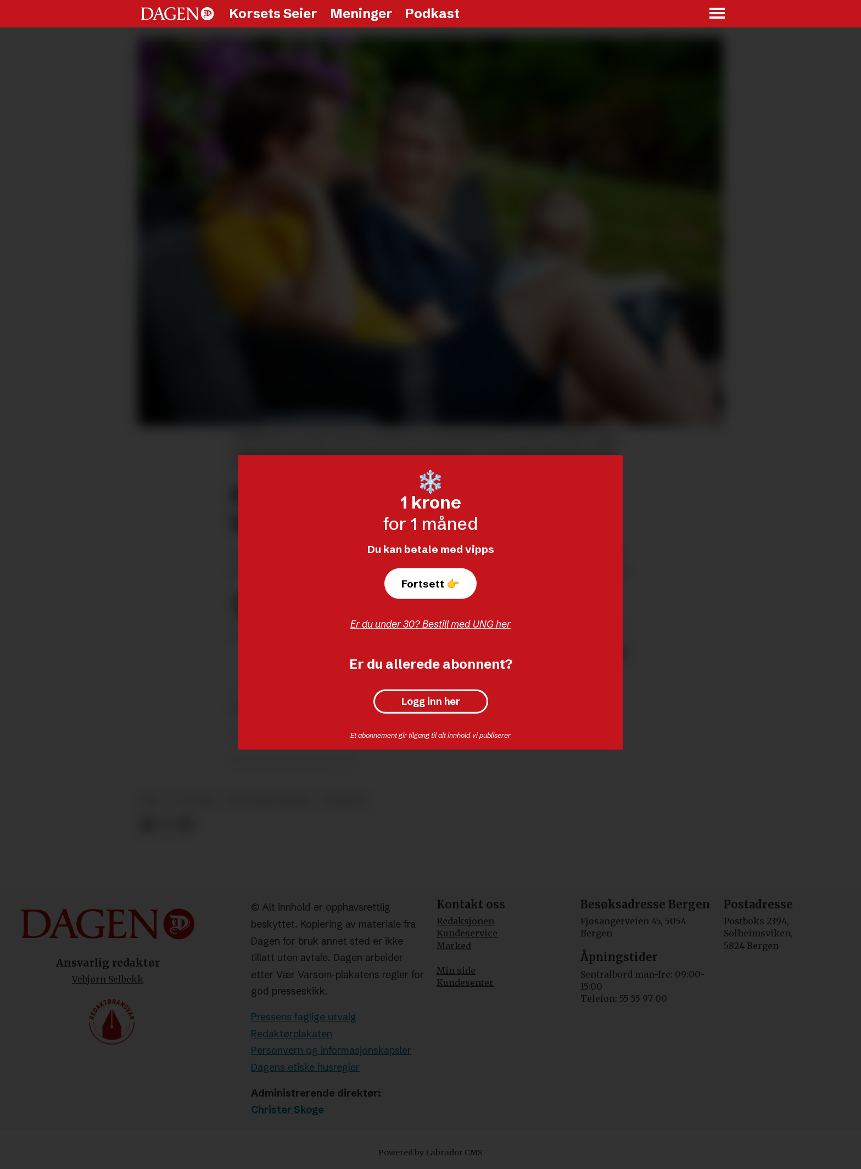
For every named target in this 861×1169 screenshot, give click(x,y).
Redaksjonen (465, 921)
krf (152, 800)
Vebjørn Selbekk (107, 979)
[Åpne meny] (717, 13)
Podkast (432, 13)
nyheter (345, 800)
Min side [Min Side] (456, 970)
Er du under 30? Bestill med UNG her (430, 624)
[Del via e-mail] (186, 825)
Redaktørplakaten (291, 1033)
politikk (194, 800)
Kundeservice (467, 933)
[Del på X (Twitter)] (167, 825)
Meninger (361, 13)
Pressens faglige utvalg (303, 1016)
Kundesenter (465, 982)
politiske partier (269, 800)
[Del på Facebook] (147, 825)
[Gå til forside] (177, 13)
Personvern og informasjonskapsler (331, 1050)
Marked (454, 945)
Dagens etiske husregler (305, 1067)
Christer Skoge (287, 1109)
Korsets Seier (273, 13)
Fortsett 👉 (430, 583)
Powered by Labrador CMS (430, 1152)
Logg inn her (430, 702)
